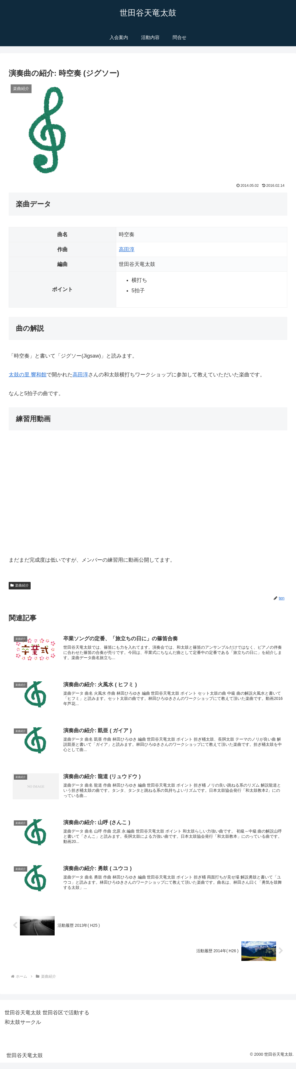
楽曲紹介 (19, 585)
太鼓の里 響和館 (28, 375)
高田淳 (126, 249)
